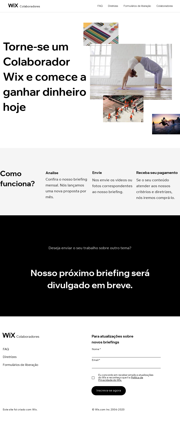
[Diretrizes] (15, 357)
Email (95, 360)
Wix (34, 410)
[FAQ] (10, 349)
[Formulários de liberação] (25, 365)
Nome (95, 349)
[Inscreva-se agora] (108, 390)
